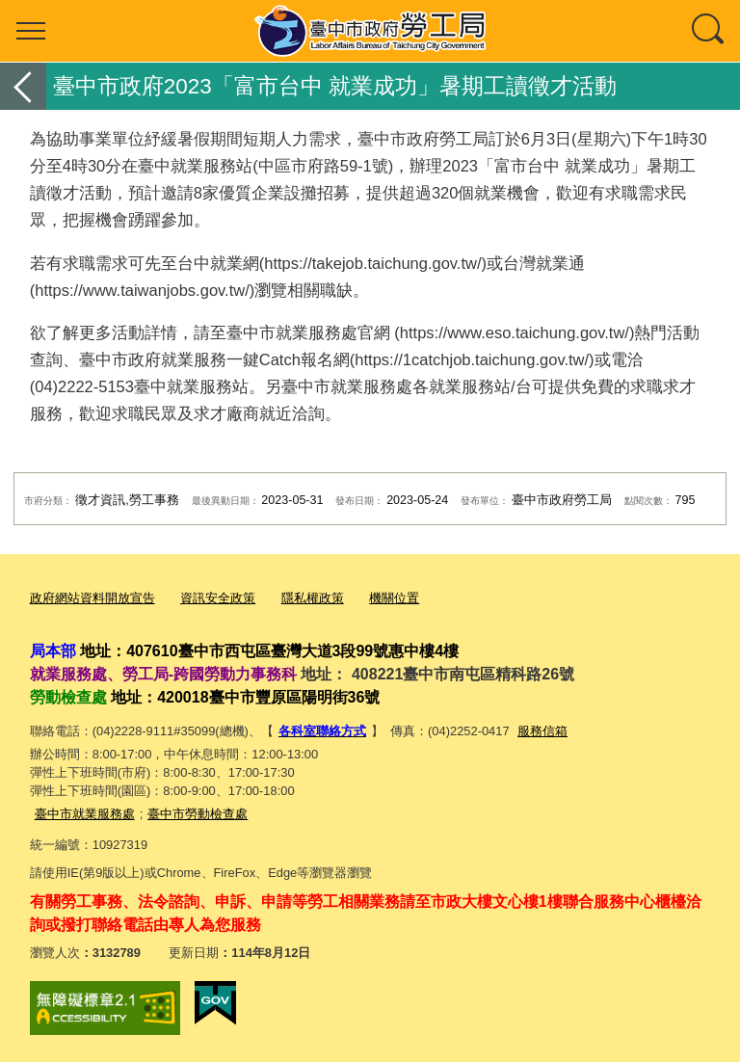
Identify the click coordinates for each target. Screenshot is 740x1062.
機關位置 (394, 598)
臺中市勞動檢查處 (197, 812)
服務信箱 (542, 730)
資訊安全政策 (217, 598)
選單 (31, 31)
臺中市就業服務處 (85, 812)
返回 (23, 86)
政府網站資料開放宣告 (92, 598)
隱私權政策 (312, 598)
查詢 (709, 31)
